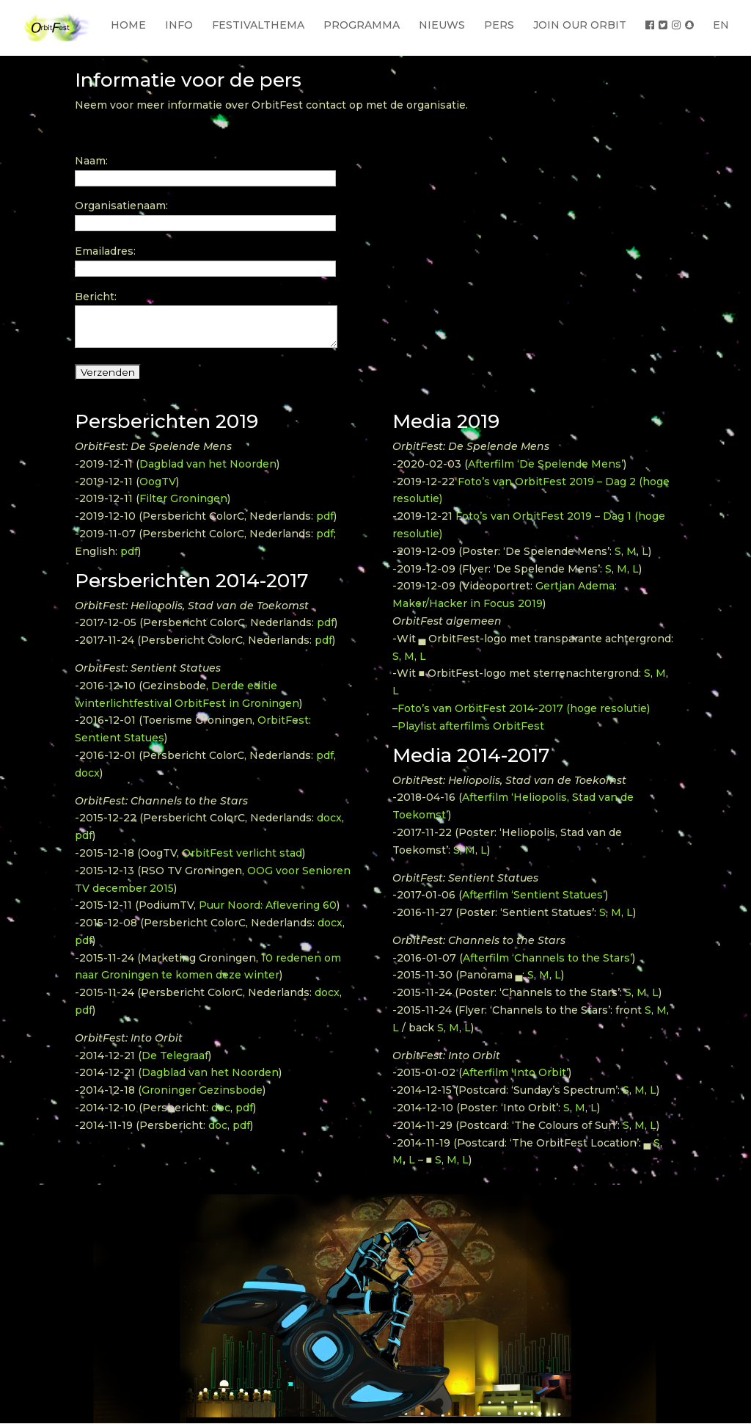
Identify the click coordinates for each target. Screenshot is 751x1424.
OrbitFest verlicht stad (242, 853)
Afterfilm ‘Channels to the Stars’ (547, 958)
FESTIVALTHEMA (258, 25)
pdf (325, 516)
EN (721, 25)
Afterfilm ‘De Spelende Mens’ (545, 464)
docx (87, 773)
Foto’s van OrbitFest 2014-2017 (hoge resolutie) (524, 708)
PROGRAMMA (361, 25)
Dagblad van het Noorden (207, 464)
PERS (499, 25)
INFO (179, 25)
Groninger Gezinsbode (202, 1090)
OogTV (157, 481)
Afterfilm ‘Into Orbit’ (515, 1072)
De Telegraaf (175, 1055)
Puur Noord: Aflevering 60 (268, 905)
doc (220, 1107)
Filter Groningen (183, 498)
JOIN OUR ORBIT (579, 25)
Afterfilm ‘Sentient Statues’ (533, 894)
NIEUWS (442, 25)
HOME (128, 25)
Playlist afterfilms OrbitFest (471, 726)
